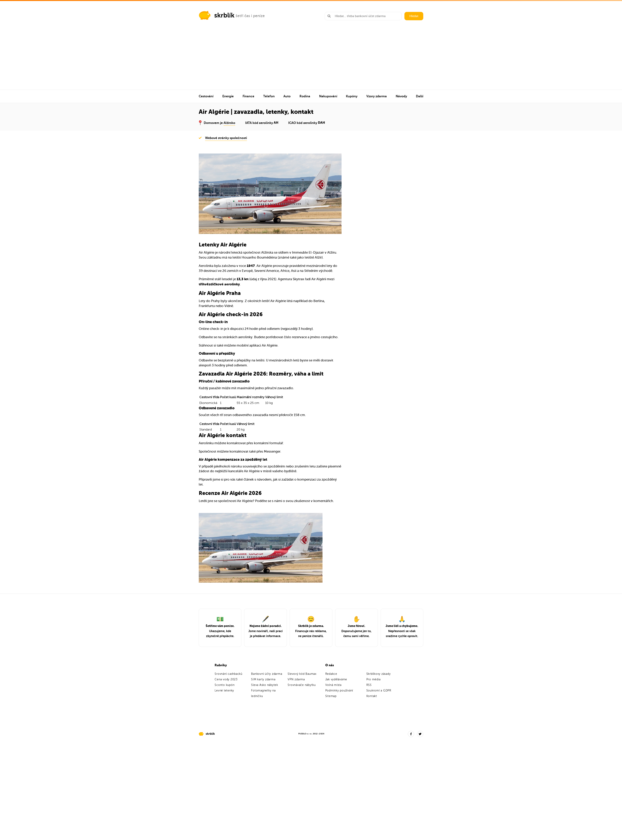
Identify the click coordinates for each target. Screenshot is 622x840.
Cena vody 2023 (226, 679)
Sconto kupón (224, 685)
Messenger (272, 451)
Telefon (269, 96)
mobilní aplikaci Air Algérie (257, 345)
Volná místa (333, 685)
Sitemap (331, 696)
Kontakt (371, 696)
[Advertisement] (311, 60)
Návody (401, 96)
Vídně (228, 306)
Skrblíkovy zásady (378, 673)
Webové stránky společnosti (226, 138)
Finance (248, 96)
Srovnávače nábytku (302, 685)
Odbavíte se (208, 337)
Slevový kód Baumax (302, 673)
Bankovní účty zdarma (266, 673)
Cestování (206, 96)
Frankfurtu (207, 306)
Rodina (304, 96)
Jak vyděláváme (336, 679)
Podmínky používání (339, 690)
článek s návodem (258, 479)
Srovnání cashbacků (228, 673)
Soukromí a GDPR (378, 690)
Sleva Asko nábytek (264, 685)
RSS (369, 685)
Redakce (331, 673)
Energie (228, 96)
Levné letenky (224, 690)
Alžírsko (229, 123)
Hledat (413, 16)
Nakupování (328, 96)
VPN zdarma (296, 679)
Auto (287, 96)
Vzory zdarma (376, 96)
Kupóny (351, 96)
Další (419, 96)
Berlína (318, 301)
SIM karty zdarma (263, 679)
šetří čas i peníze (250, 16)
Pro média (373, 679)
